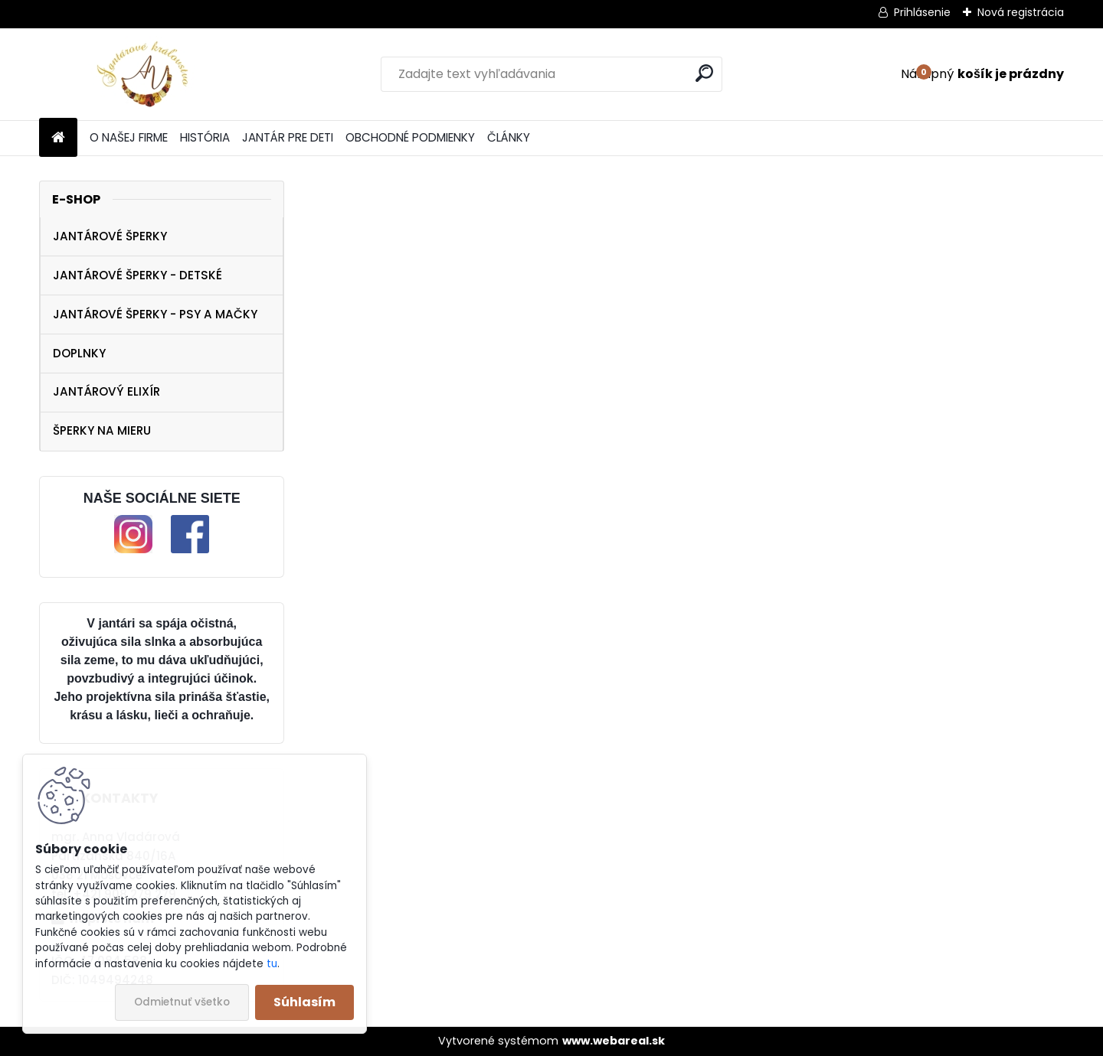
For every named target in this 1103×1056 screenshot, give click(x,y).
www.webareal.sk (613, 1040)
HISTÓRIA (205, 137)
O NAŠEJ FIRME (129, 137)
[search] (704, 73)
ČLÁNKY (508, 137)
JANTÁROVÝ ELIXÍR (106, 391)
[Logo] (144, 74)
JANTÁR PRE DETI (287, 137)
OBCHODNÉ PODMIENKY (410, 137)
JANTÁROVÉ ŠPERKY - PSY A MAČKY (155, 314)
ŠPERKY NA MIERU (102, 430)
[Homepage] (58, 138)
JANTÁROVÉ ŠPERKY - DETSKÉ (137, 275)
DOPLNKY (79, 353)
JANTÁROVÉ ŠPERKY (110, 236)
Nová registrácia (1020, 12)
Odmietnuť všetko (182, 1002)
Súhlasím (304, 1002)
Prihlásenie (922, 12)
